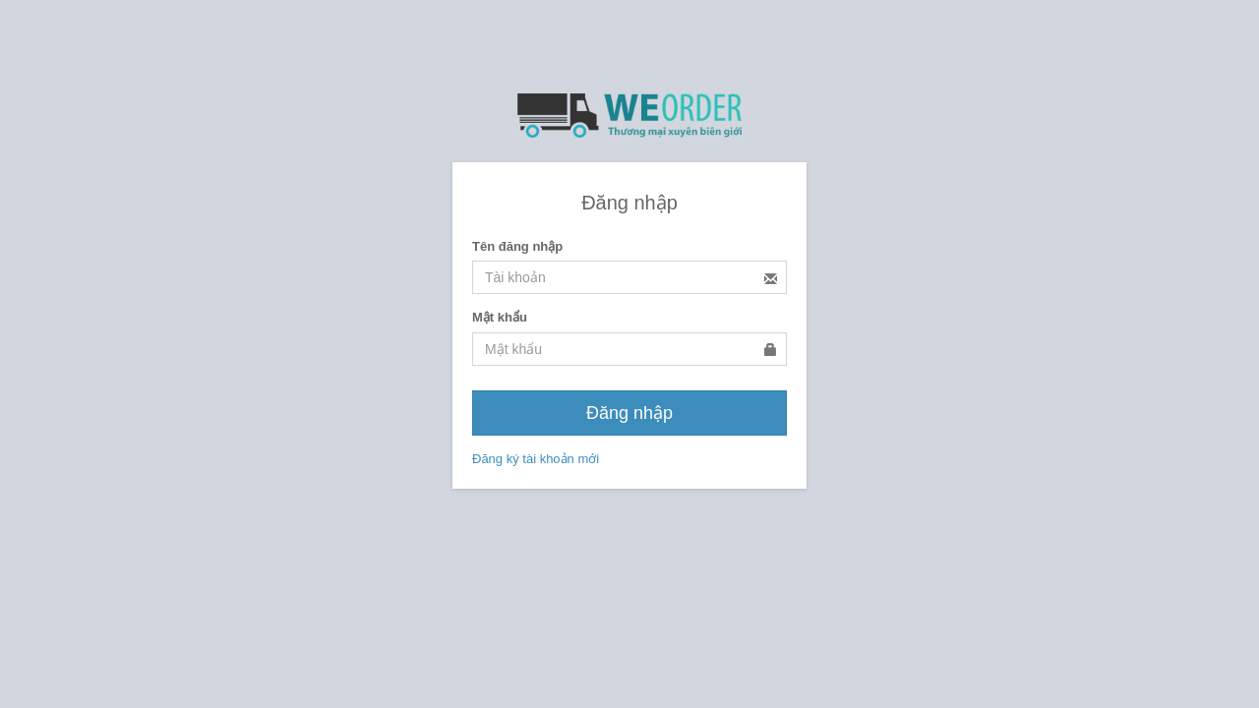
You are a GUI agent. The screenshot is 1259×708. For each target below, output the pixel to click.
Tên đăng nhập (517, 246)
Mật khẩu (499, 317)
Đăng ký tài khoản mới (535, 458)
